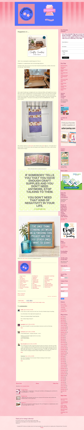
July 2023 (62, 377)
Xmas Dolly (34, 287)
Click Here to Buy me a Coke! (64, 219)
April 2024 (63, 361)
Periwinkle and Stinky (49, 284)
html (64, 52)
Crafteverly (47, 277)
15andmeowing (35, 280)
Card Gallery (63, 245)
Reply (22, 320)
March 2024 (63, 363)
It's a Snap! (34, 284)
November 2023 (63, 370)
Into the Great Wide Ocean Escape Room (64, 80)
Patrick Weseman (35, 288)
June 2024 (62, 358)
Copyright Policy (64, 311)
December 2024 (63, 347)
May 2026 (62, 318)
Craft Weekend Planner (63, 89)
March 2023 (63, 384)
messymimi (23, 324)
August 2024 (63, 354)
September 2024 (63, 353)
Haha (33, 283)
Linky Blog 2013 (54, 296)
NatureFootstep (47, 287)
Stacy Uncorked (24, 343)
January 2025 (63, 346)
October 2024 (63, 351)
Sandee (22, 309)
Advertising (63, 307)
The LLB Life (22, 285)
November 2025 (63, 328)
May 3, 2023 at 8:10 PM (30, 356)
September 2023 (63, 373)
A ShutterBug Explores (24, 280)
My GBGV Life (35, 279)
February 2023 (63, 385)
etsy (26, 302)
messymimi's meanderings (49, 275)
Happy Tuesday (23, 275)
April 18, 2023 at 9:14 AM (28, 309)
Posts (63, 268)
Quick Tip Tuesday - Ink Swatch (64, 400)
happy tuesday (29, 302)
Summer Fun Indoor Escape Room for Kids (64, 76)
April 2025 (63, 340)
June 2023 (62, 378)
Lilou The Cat (22, 279)
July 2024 (62, 356)
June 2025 (62, 337)
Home (37, 383)
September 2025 (63, 332)
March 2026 (63, 321)
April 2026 (63, 320)
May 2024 (62, 359)
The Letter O (22, 278)
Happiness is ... (24, 402)
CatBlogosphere (35, 282)
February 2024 (63, 365)
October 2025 (63, 330)
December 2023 (63, 368)
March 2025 (63, 342)
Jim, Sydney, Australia (36, 285)
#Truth (46, 282)
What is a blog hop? (21, 293)
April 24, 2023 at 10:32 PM (32, 343)
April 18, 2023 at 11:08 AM (30, 331)
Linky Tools (49, 296)
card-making (22, 302)
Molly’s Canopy (23, 282)
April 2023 (63, 382)
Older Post (55, 383)
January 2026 (63, 325)
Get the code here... (21, 295)
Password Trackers (64, 65)
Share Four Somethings (24, 287)
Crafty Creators (25, 258)
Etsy (43, 145)
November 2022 (63, 391)
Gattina (21, 277)
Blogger (41, 427)
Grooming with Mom (48, 279)
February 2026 (63, 323)
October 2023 (63, 372)
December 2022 (63, 389)
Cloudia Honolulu (48, 283)
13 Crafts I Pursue (24, 389)
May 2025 (62, 339)
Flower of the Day (23, 284)
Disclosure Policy (64, 305)
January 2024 (63, 366)
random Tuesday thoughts (37, 302)
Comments (64, 270)
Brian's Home (47, 280)
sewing (43, 302)
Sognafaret (34, 278)
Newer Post (19, 383)
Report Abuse (64, 395)
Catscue (21, 283)
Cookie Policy (63, 309)
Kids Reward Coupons (63, 68)
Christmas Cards (24, 396)
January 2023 (63, 387)
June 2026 (62, 316)
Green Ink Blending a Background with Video (64, 402)
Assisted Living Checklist (63, 87)
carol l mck (23, 331)
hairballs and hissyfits (49, 285)
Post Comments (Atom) (25, 386)
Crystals (21, 288)
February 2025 (63, 344)
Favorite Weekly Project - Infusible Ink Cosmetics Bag (64, 406)
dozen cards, (31, 145)
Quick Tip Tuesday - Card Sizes (64, 410)
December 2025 (63, 327)
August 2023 (63, 375)
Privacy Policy (63, 304)
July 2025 (62, 335)
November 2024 (63, 349)
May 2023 (62, 380)
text (64, 54)
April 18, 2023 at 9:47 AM (29, 324)
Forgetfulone (34, 277)
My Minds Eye (35, 275)
